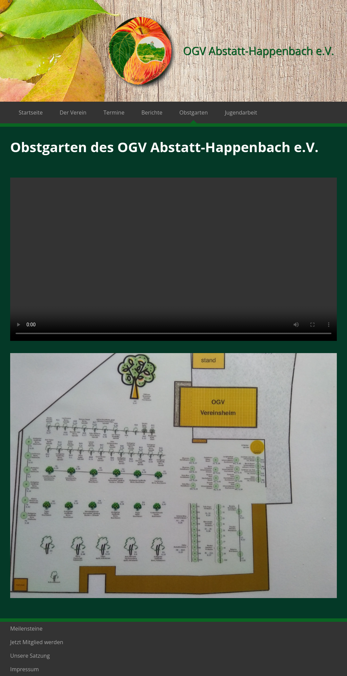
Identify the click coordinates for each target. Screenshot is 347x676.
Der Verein (73, 112)
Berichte (151, 112)
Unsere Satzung (30, 655)
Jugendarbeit (241, 112)
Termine (113, 112)
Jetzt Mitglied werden (36, 642)
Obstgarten (193, 112)
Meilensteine (26, 628)
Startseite (31, 112)
